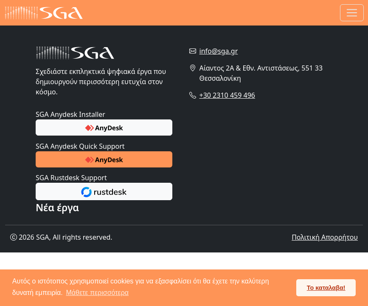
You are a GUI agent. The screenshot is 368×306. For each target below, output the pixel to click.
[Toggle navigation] (352, 12)
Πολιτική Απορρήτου (325, 237)
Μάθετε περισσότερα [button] (97, 292)
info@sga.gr (218, 51)
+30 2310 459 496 (227, 95)
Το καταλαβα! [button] (326, 287)
